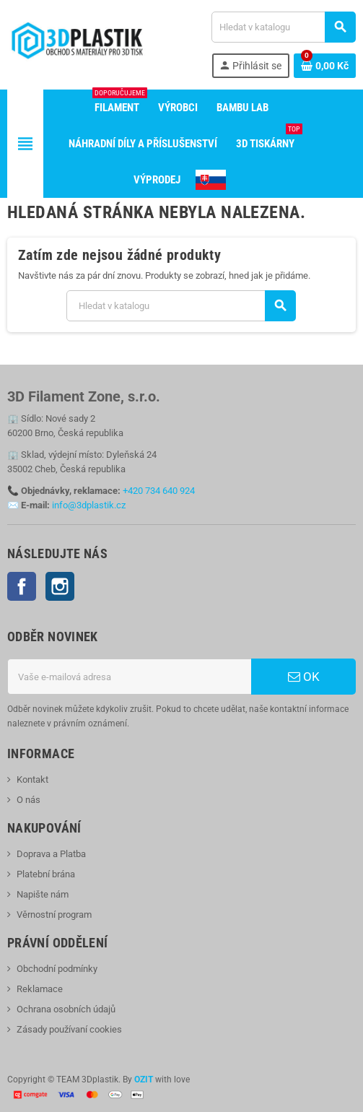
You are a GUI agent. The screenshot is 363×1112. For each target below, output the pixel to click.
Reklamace (40, 988)
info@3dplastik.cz (89, 505)
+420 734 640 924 (159, 490)
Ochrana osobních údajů (66, 1009)
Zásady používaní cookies (69, 1029)
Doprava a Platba (51, 853)
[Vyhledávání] (283, 27)
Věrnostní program (54, 914)
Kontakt (32, 779)
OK (304, 676)
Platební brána (46, 874)
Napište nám (43, 894)
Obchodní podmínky (57, 968)
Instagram (59, 586)
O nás (28, 799)
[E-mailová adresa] (129, 677)
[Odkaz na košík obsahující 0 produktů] (325, 65)
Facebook (21, 586)
